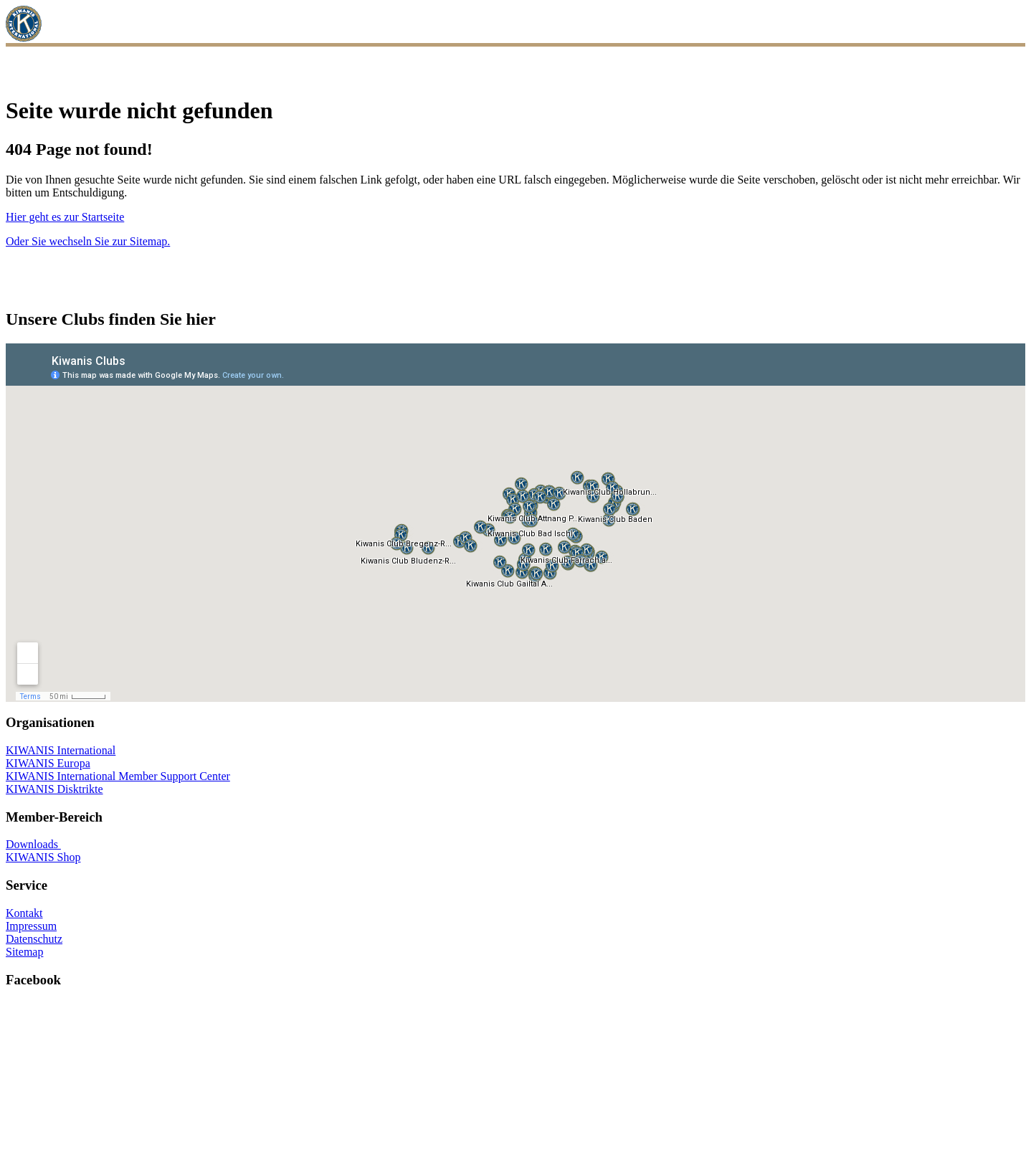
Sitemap (24, 952)
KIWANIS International (60, 750)
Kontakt (24, 913)
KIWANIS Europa (48, 763)
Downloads (33, 844)
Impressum (31, 926)
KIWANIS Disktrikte (54, 789)
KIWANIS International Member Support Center (118, 776)
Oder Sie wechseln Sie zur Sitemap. (88, 241)
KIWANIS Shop (43, 857)
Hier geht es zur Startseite (65, 217)
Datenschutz (34, 939)
